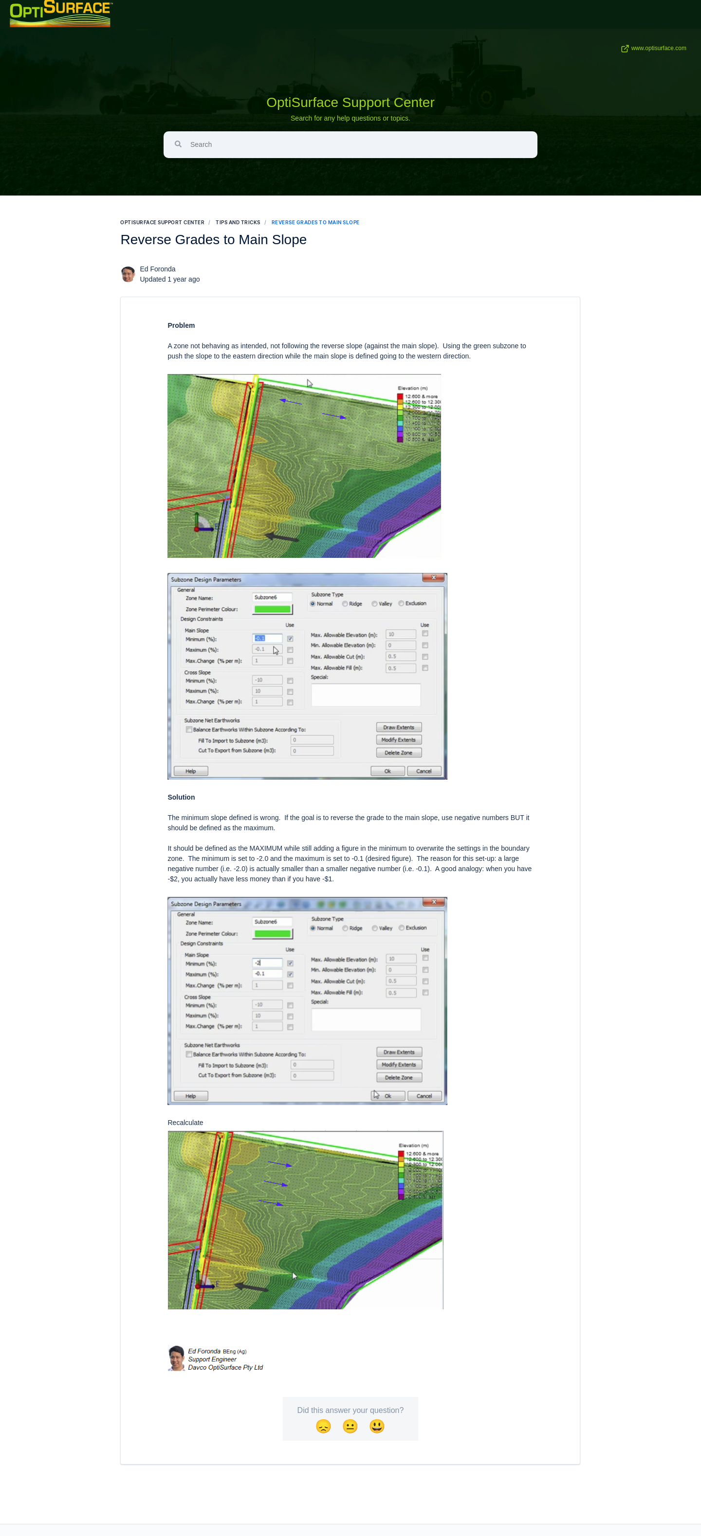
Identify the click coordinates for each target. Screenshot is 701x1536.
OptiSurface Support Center (350, 102)
